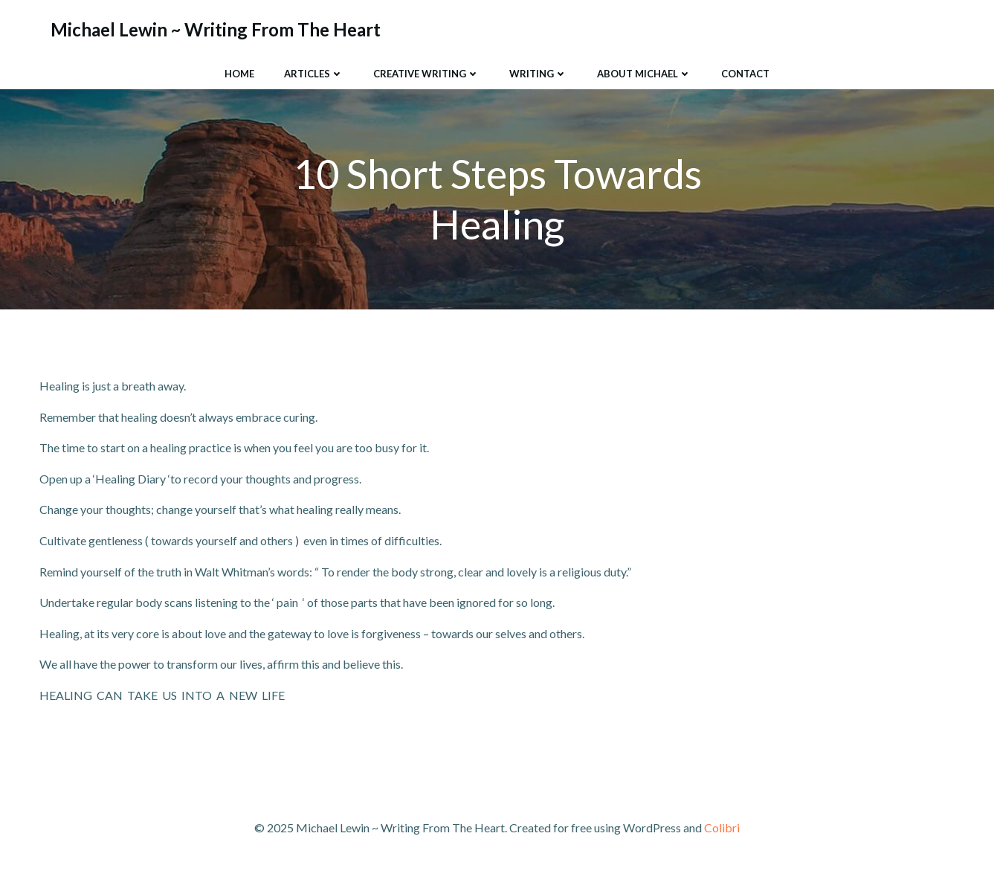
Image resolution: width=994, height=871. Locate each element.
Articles (313, 74)
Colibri (722, 827)
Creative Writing (426, 74)
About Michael (644, 74)
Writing (538, 74)
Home (239, 74)
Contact (745, 74)
